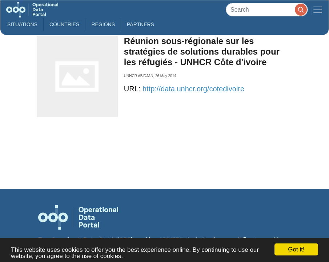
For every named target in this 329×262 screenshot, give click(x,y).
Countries (64, 24)
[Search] (267, 9)
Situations (22, 24)
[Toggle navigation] (318, 9)
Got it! (296, 249)
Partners (140, 24)
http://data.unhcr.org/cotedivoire (193, 89)
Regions (103, 24)
